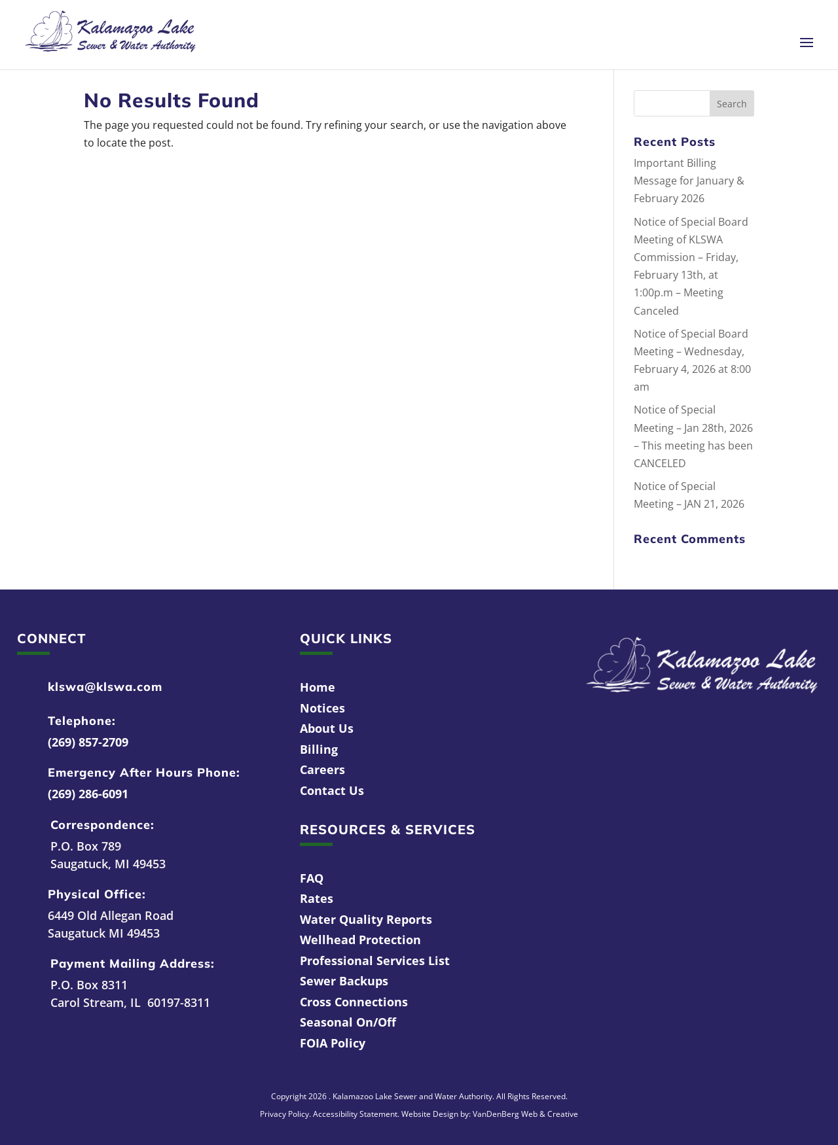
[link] (110, 33)
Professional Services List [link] (375, 960)
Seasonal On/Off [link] (348, 1022)
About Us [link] (327, 728)
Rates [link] (316, 898)
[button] (806, 51)
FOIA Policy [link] (332, 1043)
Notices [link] (322, 708)
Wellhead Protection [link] (360, 939)
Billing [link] (319, 749)
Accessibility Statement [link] (355, 1113)
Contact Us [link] (332, 790)
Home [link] (317, 687)
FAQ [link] (311, 878)
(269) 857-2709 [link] (88, 742)
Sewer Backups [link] (344, 981)
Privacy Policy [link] (284, 1113)
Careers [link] (322, 769)
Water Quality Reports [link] (366, 919)
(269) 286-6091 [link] (88, 794)
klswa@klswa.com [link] (105, 686)
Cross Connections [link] (354, 1002)
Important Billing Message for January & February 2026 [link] (689, 180)
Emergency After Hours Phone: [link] (144, 772)
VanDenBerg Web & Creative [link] (525, 1113)
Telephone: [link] (82, 720)
